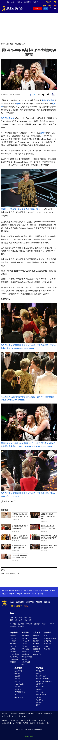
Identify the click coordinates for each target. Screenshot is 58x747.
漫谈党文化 (39, 700)
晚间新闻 (13, 643)
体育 (30, 620)
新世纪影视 (40, 723)
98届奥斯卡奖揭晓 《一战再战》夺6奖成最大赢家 (49, 516)
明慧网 (18, 723)
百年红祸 (38, 689)
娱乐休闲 (18, 668)
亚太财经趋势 (14, 659)
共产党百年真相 (41, 676)
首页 (2, 44)
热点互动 (24, 638)
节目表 (39, 602)
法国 (40, 591)
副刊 (7, 44)
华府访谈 (13, 651)
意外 (18, 104)
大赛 (12, 2)
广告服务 (5, 716)
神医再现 (47, 646)
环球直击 (13, 638)
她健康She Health (50, 638)
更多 (48, 723)
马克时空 (24, 659)
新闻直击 (13, 646)
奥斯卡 (43, 133)
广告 (55, 2)
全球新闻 (13, 636)
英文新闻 (48, 2)
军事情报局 (25, 651)
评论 (16, 617)
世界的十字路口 (27, 657)
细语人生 (24, 664)
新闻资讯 (20, 602)
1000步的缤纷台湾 (20, 693)
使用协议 (39, 713)
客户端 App (22, 716)
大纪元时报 (24, 720)
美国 (11, 620)
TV (46, 8)
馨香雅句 (36, 643)
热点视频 (21, 624)
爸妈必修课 (36, 649)
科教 (25, 620)
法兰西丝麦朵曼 (48, 100)
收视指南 (22, 713)
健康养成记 (47, 643)
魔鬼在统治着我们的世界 (44, 681)
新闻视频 (14, 633)
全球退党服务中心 (8, 723)
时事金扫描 (25, 641)
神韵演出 (13, 626)
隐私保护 (31, 713)
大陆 (16, 620)
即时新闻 (29, 624)
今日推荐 (37, 624)
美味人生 (17, 681)
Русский (27, 594)
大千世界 (17, 686)
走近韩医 (47, 649)
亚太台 (52, 591)
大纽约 (11, 591)
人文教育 (36, 633)
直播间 (47, 602)
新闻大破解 (25, 649)
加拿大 (17, 591)
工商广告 (38, 705)
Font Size (47, 94)
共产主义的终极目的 (42, 679)
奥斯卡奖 (18, 44)
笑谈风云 (36, 638)
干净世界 (33, 720)
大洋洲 (29, 591)
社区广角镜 (14, 657)
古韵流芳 (36, 641)
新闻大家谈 (25, 636)
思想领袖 (24, 646)
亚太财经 (13, 662)
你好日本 (17, 673)
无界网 (32, 723)
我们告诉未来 (40, 671)
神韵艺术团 (14, 720)
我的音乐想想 (19, 697)
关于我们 (14, 713)
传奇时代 (38, 673)
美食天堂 (17, 679)
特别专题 (39, 668)
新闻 (12, 613)
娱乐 (11, 44)
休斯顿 (35, 591)
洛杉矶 (23, 591)
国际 (11, 617)
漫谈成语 (36, 646)
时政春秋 (24, 643)
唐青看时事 (25, 654)
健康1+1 (46, 636)
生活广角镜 (18, 671)
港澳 (20, 617)
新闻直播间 (38, 8)
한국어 (40, 594)
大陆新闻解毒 (26, 662)
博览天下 (45, 624)
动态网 (25, 723)
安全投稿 (47, 713)
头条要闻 (13, 624)
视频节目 (30, 602)
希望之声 (42, 720)
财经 (25, 617)
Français (19, 594)
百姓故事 (38, 697)
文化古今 (36, 651)
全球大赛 (21, 626)
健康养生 (48, 633)
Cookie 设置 (29, 736)
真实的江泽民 (40, 686)
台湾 (20, 620)
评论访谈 (25, 633)
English (11, 594)
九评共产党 (39, 684)
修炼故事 (38, 702)
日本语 (33, 594)
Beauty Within (19, 684)
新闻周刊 (13, 649)
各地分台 (19, 2)
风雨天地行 (39, 692)
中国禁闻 (13, 641)
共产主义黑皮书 (41, 694)
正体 (25, 2)
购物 (26, 606)
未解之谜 (36, 636)
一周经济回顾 (14, 654)
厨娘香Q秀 (18, 689)
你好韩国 (17, 676)
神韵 (7, 2)
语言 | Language (38, 2)
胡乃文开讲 (47, 641)
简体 (29, 2)
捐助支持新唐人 (16, 606)
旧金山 (45, 591)
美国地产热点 (37, 654)
